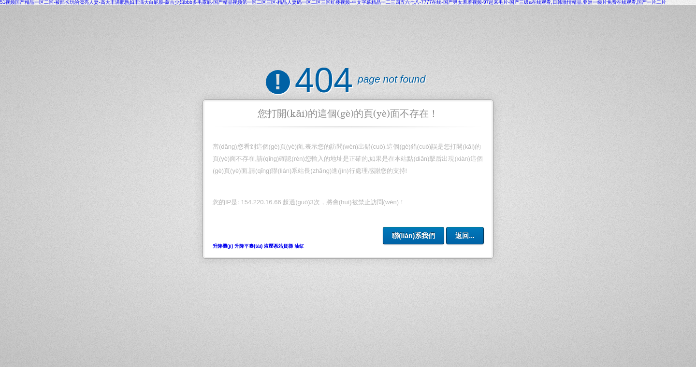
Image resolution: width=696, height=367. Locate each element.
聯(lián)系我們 (413, 236)
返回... (465, 236)
